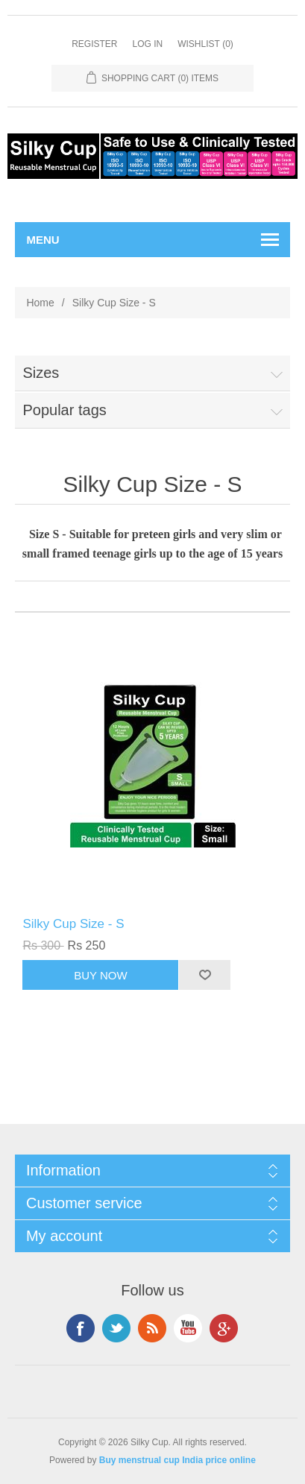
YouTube (188, 1328)
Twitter (116, 1328)
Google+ (224, 1328)
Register (94, 44)
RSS (152, 1328)
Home (40, 303)
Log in (147, 44)
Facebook (80, 1328)
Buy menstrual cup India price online (177, 1460)
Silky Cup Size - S (73, 924)
